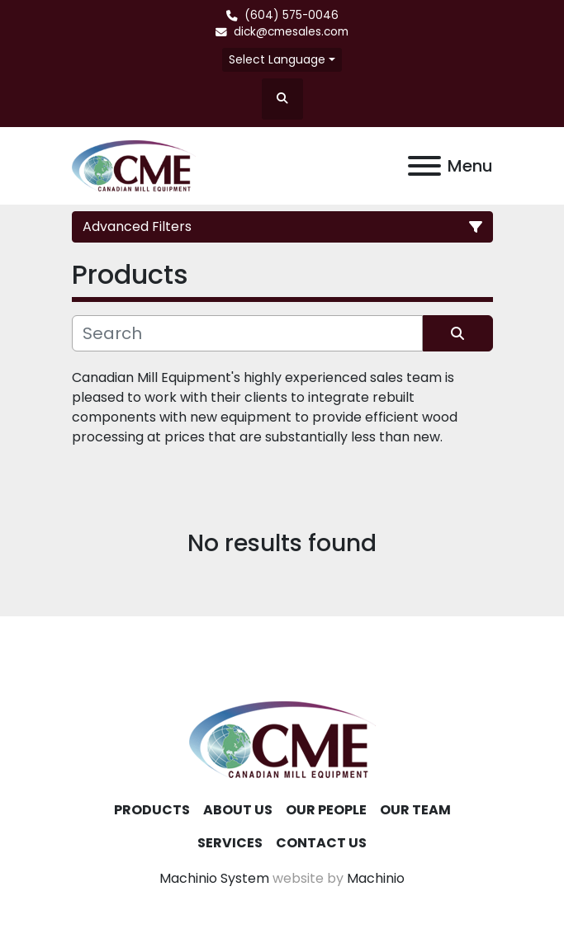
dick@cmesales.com (291, 32)
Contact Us (321, 842)
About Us (238, 809)
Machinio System (214, 878)
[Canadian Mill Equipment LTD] (282, 738)
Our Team (415, 809)
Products (152, 809)
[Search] (247, 333)
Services (230, 842)
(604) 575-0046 (291, 15)
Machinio (376, 878)
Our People (326, 809)
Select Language (277, 59)
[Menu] (424, 166)
